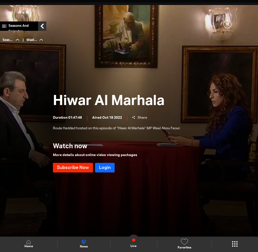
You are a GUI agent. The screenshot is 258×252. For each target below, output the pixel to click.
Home (28, 244)
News (84, 244)
